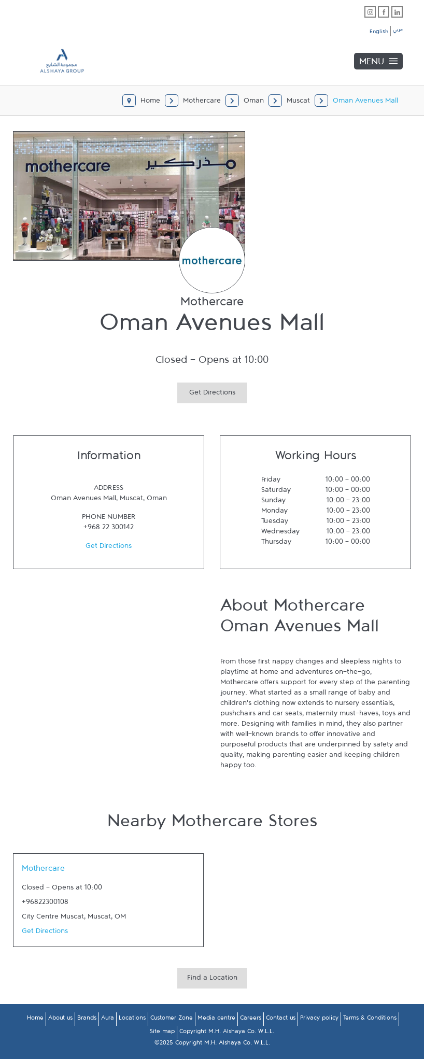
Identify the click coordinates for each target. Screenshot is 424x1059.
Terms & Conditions (370, 1019)
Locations (132, 1019)
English (379, 33)
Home (35, 1019)
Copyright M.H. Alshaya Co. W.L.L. (226, 1033)
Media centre (216, 1019)
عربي (398, 31)
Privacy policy (319, 1019)
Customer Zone (171, 1019)
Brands (86, 1019)
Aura (107, 1019)
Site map (162, 1033)
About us (60, 1019)
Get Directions (206, 391)
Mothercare (43, 871)
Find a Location (212, 980)
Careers (250, 1019)
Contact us (280, 1019)
